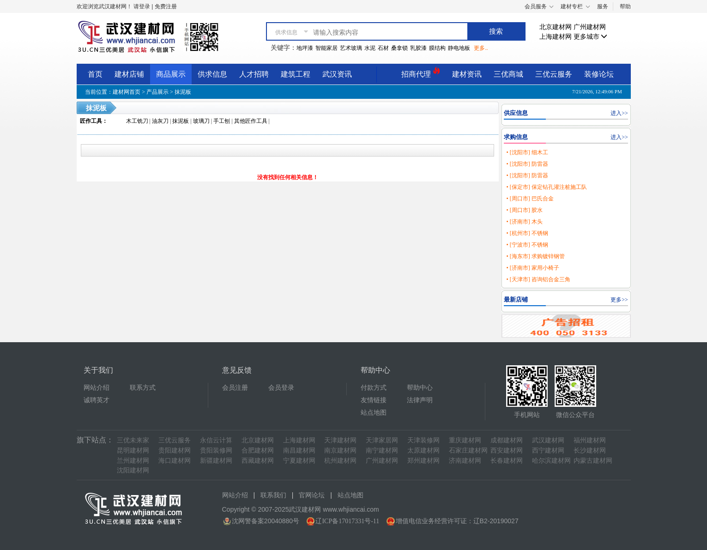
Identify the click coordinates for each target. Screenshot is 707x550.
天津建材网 (340, 440)
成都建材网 (506, 440)
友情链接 (374, 400)
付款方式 (374, 387)
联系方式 (143, 387)
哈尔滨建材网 (551, 460)
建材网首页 (126, 92)
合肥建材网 (258, 450)
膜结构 (437, 48)
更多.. (481, 48)
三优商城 (508, 74)
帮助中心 (420, 387)
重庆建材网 (465, 440)
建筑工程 (295, 74)
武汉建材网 (548, 440)
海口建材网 (174, 460)
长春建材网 (506, 460)
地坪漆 (304, 48)
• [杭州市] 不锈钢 (527, 233)
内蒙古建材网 (593, 460)
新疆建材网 (216, 460)
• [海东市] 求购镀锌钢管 (535, 256)
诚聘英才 (96, 400)
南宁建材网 (382, 450)
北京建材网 (555, 27)
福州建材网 (590, 440)
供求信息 (212, 74)
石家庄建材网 (468, 450)
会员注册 (235, 387)
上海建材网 (555, 36)
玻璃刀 (201, 121)
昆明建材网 (133, 450)
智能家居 (326, 48)
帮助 (625, 6)
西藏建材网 (258, 460)
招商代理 (420, 72)
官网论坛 (312, 495)
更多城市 (591, 36)
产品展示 (157, 92)
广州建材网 (590, 27)
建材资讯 (467, 74)
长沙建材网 (590, 450)
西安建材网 (506, 450)
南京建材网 (340, 450)
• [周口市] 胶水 (524, 210)
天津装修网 (423, 440)
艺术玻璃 (351, 48)
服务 (602, 6)
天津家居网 (382, 440)
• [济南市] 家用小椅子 (532, 268)
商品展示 (171, 74)
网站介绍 (96, 387)
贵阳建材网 (174, 450)
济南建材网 (465, 460)
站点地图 (374, 412)
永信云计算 (216, 440)
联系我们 (273, 495)
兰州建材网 (133, 460)
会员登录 (281, 387)
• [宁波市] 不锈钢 (527, 245)
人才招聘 (254, 74)
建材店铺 (129, 74)
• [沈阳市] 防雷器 (527, 164)
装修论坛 (599, 74)
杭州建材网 (340, 460)
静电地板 (459, 48)
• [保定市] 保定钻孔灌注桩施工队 (546, 187)
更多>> (619, 299)
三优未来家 (133, 440)
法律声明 (420, 400)
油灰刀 (160, 121)
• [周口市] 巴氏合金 (529, 198)
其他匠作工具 (250, 121)
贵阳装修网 (216, 450)
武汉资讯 (337, 74)
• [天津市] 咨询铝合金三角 (538, 279)
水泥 (369, 48)
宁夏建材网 (299, 460)
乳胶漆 (418, 48)
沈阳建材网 (133, 470)
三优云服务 (553, 74)
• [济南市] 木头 (524, 221)
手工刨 (221, 121)
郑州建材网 (423, 460)
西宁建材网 (548, 450)
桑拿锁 (399, 48)
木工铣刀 (137, 121)
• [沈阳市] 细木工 (527, 152)
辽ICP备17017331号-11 (347, 521)
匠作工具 (91, 121)
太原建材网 (423, 450)
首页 (95, 74)
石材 (383, 48)
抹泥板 (183, 92)
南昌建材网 (299, 450)
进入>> (619, 113)
